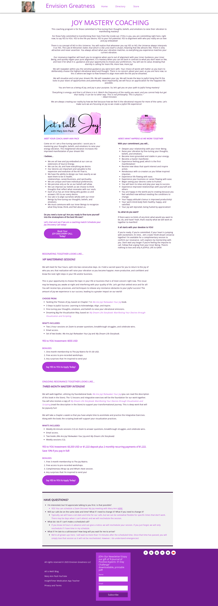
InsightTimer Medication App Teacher (62, 580)
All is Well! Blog (51, 571)
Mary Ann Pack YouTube (55, 576)
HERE (120, 508)
